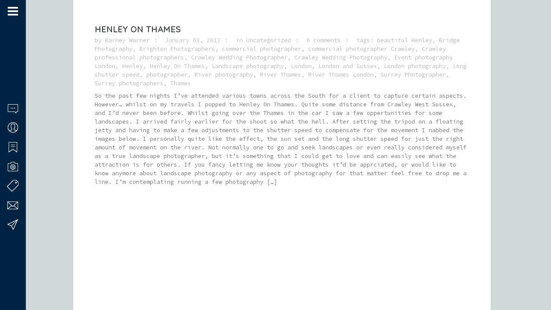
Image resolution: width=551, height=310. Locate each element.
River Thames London (341, 74)
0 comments (323, 40)
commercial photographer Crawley (361, 49)
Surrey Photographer (413, 74)
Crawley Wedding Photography (340, 57)
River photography (224, 74)
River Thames (280, 74)
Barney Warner (127, 40)
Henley (132, 66)
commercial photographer (261, 49)
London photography (415, 66)
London (301, 66)
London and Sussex (348, 66)
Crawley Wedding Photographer (239, 57)
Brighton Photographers (177, 49)
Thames (180, 83)
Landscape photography (248, 66)
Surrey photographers (129, 83)
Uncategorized (268, 40)
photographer (167, 74)
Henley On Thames (138, 29)
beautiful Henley (404, 40)
